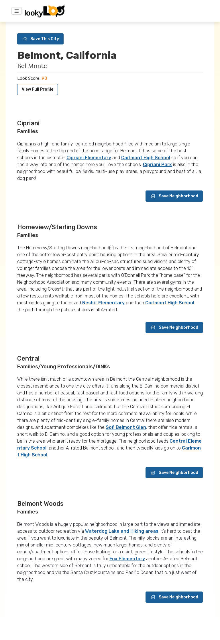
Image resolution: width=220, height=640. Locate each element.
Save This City (40, 38)
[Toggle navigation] (16, 11)
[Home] (45, 10)
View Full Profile (37, 89)
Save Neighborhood (174, 196)
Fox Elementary (127, 558)
